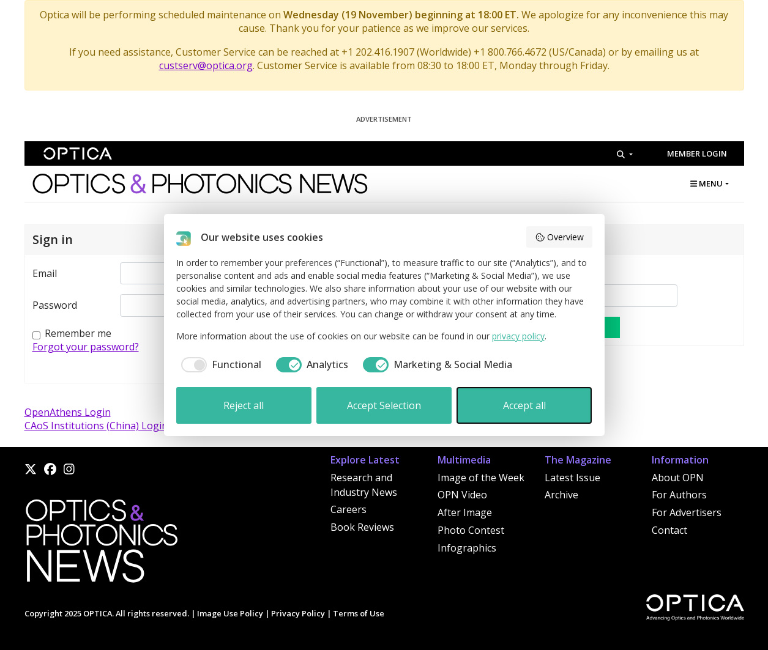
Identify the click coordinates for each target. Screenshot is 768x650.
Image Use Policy (230, 613)
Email (44, 273)
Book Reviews (362, 527)
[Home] (100, 545)
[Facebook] (50, 469)
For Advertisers (686, 512)
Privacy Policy (298, 613)
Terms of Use (358, 613)
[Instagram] (69, 469)
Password (54, 305)
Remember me (78, 333)
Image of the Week (481, 477)
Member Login (697, 153)
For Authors (679, 494)
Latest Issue (572, 477)
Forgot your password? (85, 346)
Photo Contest (471, 530)
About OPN (678, 477)
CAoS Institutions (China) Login (96, 425)
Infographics (467, 548)
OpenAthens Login (67, 412)
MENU (706, 183)
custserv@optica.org (206, 65)
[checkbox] (218, 364)
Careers (348, 509)
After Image (465, 512)
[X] (30, 469)
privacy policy (518, 336)
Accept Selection (384, 405)
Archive (561, 494)
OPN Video (462, 494)
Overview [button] (559, 237)
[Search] (624, 154)
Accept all (524, 405)
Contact (669, 530)
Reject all (243, 405)
